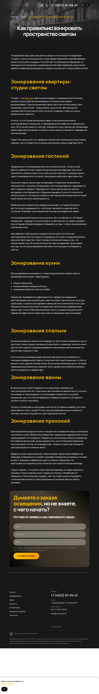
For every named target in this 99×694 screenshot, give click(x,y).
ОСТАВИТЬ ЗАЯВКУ (26, 556)
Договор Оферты (56, 626)
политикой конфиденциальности (31, 550)
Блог (23, 17)
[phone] (49, 534)
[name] (49, 526)
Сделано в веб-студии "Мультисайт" (26, 633)
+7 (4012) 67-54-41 (64, 5)
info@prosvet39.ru (59, 613)
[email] (49, 542)
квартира (29, 98)
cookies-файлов (7, 684)
